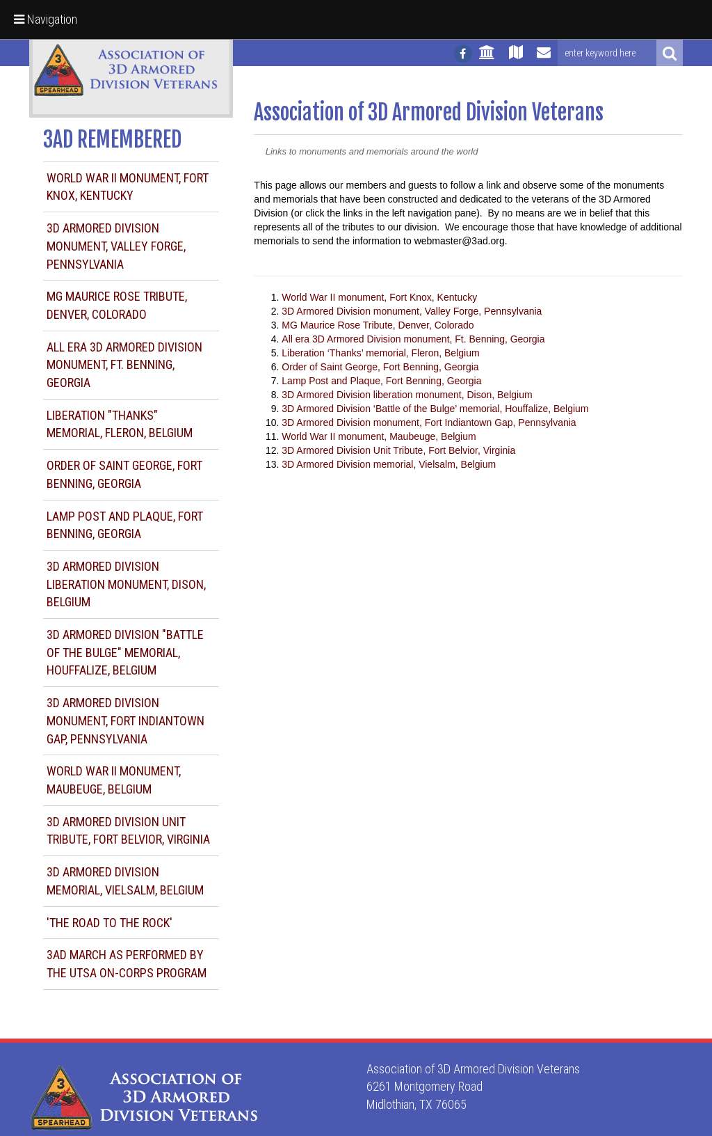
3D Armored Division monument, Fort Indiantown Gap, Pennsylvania (125, 720)
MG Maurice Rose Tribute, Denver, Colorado (378, 325)
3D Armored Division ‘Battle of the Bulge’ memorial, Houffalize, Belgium (435, 408)
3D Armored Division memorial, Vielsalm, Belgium (389, 464)
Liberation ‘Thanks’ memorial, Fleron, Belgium (380, 352)
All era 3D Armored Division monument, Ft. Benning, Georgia (124, 365)
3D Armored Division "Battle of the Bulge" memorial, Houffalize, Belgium (125, 652)
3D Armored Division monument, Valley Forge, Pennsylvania (116, 246)
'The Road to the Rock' (109, 922)
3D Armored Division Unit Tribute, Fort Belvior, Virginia (398, 450)
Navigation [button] (45, 19)
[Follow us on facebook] (463, 53)
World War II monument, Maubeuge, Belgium (379, 436)
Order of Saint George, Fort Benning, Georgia (380, 366)
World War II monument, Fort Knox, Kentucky (379, 297)
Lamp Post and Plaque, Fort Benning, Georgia (381, 380)
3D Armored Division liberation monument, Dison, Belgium (126, 584)
